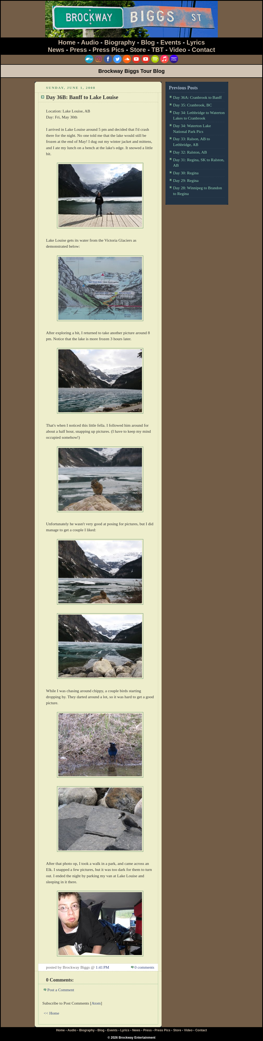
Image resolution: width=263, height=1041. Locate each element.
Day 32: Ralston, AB (190, 152)
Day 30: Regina (185, 173)
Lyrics (196, 42)
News (56, 49)
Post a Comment (60, 990)
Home (67, 42)
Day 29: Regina (185, 180)
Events (171, 42)
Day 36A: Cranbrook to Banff (197, 97)
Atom (96, 1003)
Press (78, 49)
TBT (157, 49)
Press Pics (108, 49)
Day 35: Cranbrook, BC (192, 105)
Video (177, 49)
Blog (148, 42)
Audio (90, 42)
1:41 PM (102, 967)
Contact (203, 49)
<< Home (51, 1013)
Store (138, 49)
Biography (119, 42)
